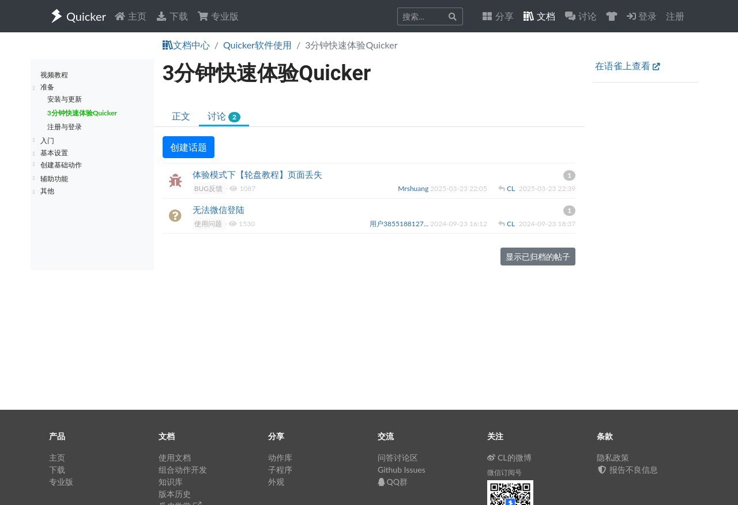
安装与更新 (64, 99)
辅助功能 (54, 178)
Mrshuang (414, 188)
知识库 (171, 482)
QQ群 (393, 482)
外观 (276, 482)
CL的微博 (509, 457)
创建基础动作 (61, 164)
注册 (675, 15)
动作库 (280, 457)
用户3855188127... (400, 223)
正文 (181, 115)
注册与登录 (64, 126)
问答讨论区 (398, 457)
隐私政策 (613, 457)
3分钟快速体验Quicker (82, 113)
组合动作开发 (183, 469)
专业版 (218, 15)
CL (512, 188)
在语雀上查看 (627, 65)
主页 (130, 15)
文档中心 (186, 44)
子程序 (280, 469)
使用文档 (175, 457)
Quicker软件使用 (257, 44)
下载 (172, 15)
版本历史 (175, 494)
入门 (47, 140)
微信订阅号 (504, 472)
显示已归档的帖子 (538, 256)
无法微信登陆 (218, 209)
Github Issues (402, 469)
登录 (642, 15)
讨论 (224, 116)
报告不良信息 (627, 469)
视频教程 (54, 74)
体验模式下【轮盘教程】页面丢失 (257, 174)
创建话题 (188, 146)
